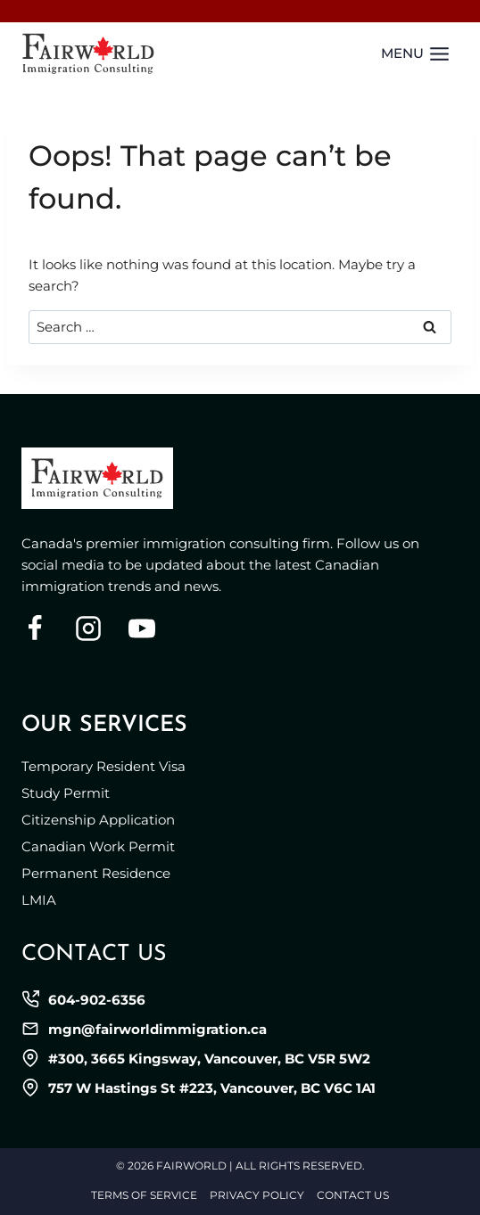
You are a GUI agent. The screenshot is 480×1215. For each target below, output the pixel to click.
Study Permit (65, 792)
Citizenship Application (98, 819)
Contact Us (353, 1195)
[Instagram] (88, 628)
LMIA (38, 899)
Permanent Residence (95, 873)
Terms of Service (144, 1195)
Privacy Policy (257, 1195)
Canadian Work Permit (98, 846)
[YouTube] (142, 628)
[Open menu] (416, 53)
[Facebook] (35, 628)
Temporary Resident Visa (103, 766)
